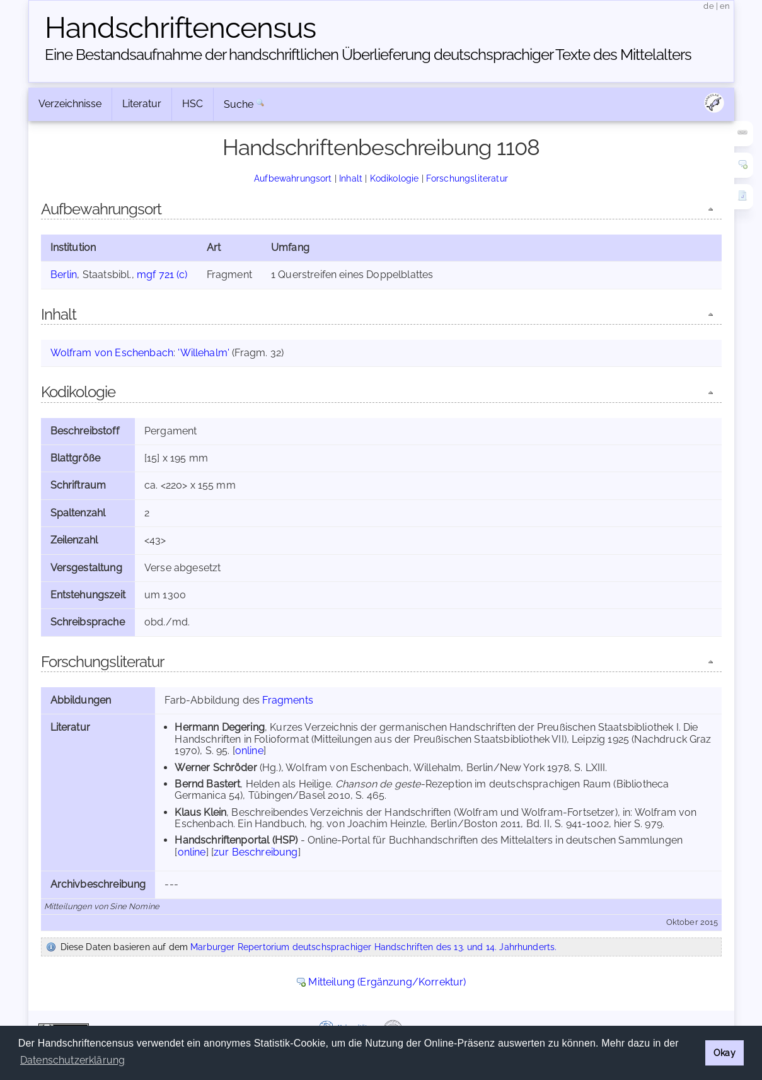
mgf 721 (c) (162, 275)
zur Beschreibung (256, 852)
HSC (192, 104)
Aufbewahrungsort (293, 178)
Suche (239, 104)
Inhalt (350, 178)
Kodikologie (394, 178)
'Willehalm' (203, 353)
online (249, 751)
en (725, 6)
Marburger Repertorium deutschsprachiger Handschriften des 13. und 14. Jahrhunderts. (373, 946)
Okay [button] (724, 1052)
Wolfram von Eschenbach (112, 353)
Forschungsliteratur (467, 178)
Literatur (141, 104)
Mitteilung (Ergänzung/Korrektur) (387, 982)
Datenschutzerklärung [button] (72, 1060)
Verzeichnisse (69, 104)
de (708, 6)
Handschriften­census (180, 28)
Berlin (64, 275)
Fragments (287, 700)
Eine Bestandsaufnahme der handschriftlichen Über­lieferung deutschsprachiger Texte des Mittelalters (368, 54)
